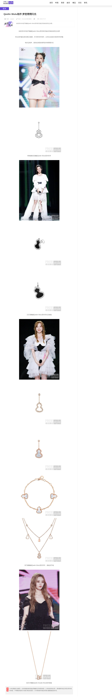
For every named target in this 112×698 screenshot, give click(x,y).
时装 (57, 3)
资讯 (85, 3)
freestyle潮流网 (8, 2)
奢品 (74, 3)
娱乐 (68, 3)
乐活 (79, 3)
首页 (51, 3)
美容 (62, 3)
